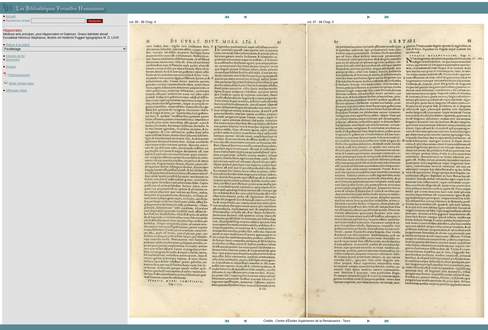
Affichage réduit (16, 90)
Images (11, 67)
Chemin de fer (15, 56)
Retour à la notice (18, 45)
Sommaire (13, 59)
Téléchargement (19, 75)
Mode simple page (21, 83)
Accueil (11, 16)
